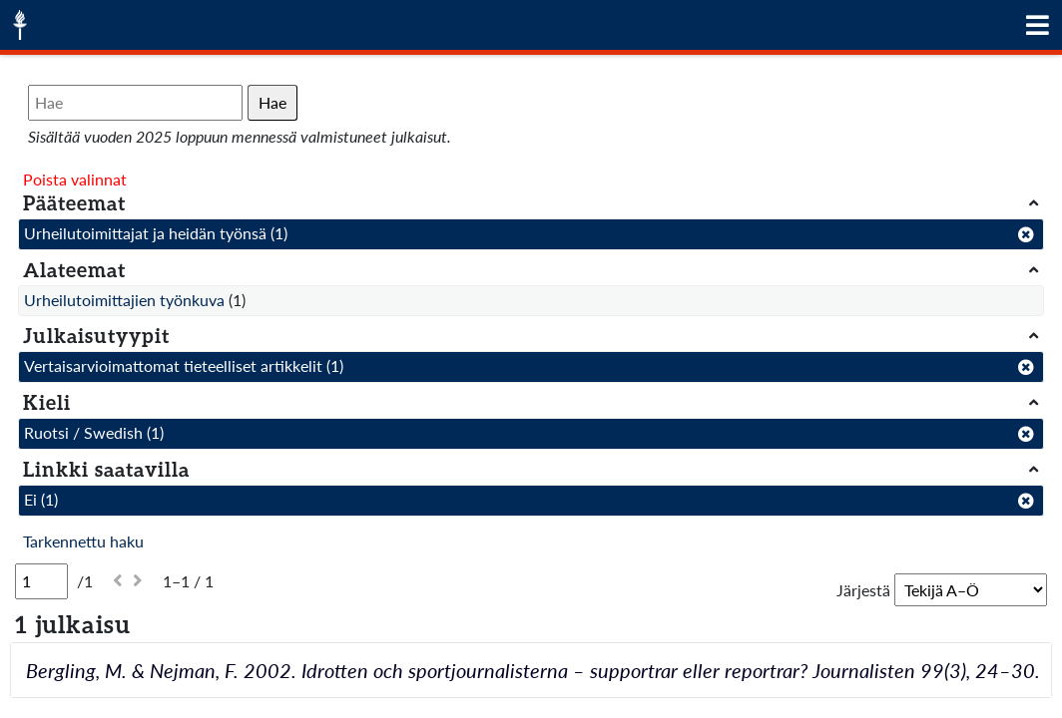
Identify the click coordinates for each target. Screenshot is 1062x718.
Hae (272, 102)
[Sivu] (41, 581)
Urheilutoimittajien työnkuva (124, 299)
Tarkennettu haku (83, 541)
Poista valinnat (75, 179)
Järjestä (863, 589)
